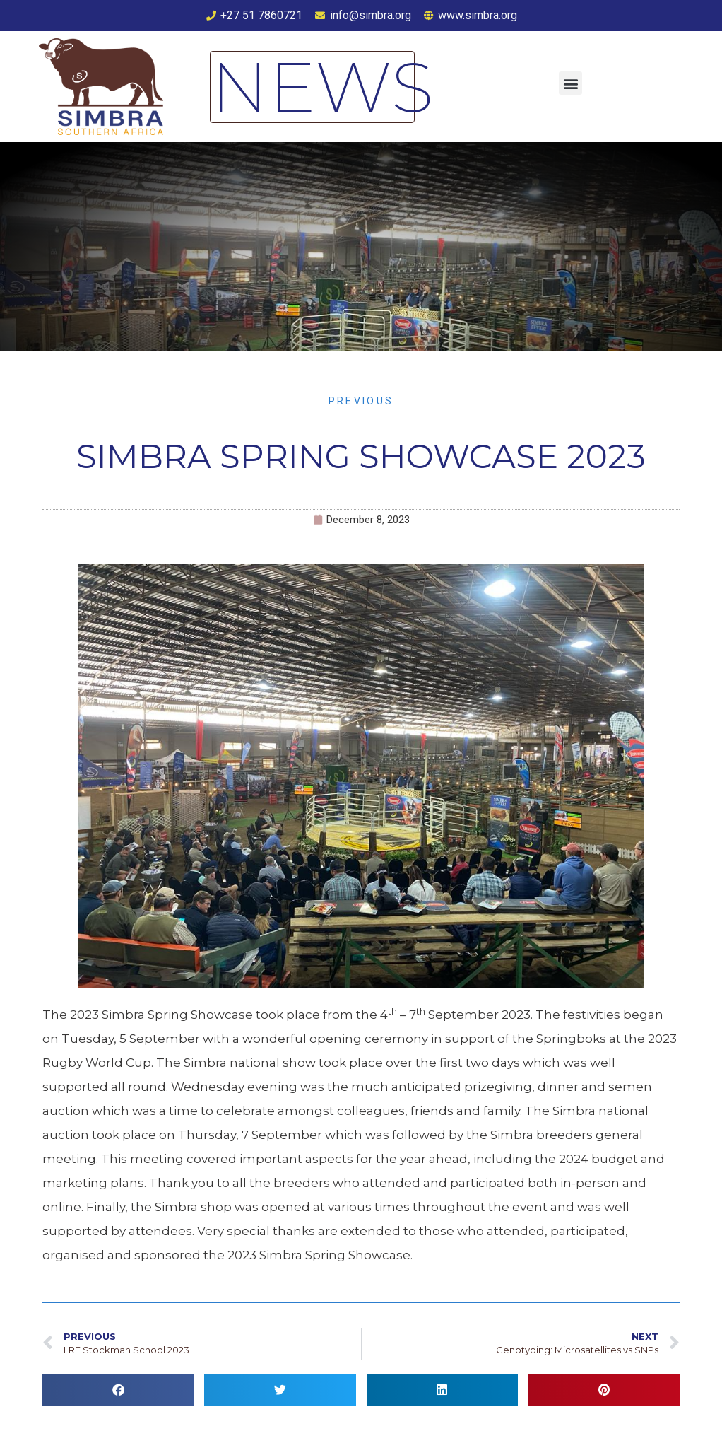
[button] (570, 83)
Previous (361, 401)
